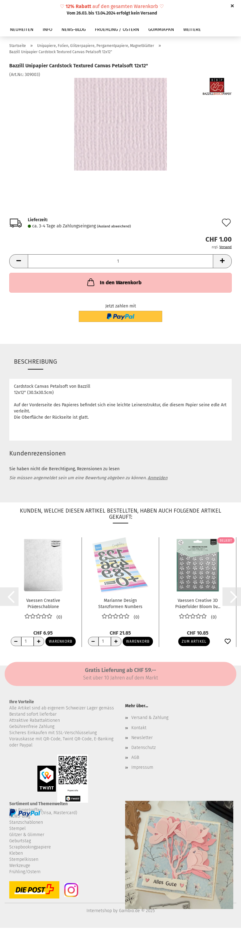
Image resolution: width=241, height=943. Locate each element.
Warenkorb (60, 641)
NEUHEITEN (21, 29)
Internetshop (99, 910)
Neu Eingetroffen (25, 810)
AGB (135, 757)
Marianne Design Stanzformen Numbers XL (120, 603)
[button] (18, 261)
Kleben (16, 853)
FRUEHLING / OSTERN (117, 29)
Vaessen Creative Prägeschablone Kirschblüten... (43, 603)
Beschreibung (35, 361)
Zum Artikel (194, 641)
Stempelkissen (23, 859)
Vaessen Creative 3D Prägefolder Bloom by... (197, 603)
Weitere (192, 29)
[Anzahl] (120, 261)
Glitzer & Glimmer (26, 834)
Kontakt (138, 727)
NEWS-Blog (19, 816)
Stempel (17, 828)
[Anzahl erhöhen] (39, 641)
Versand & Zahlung (149, 717)
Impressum (142, 767)
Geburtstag (20, 841)
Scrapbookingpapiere (30, 847)
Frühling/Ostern (24, 871)
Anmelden (157, 477)
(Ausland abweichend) (114, 226)
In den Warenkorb (114, 282)
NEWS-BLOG (73, 29)
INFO (47, 29)
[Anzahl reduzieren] (16, 641)
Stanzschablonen (26, 822)
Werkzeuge (19, 865)
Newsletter (142, 737)
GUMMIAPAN (161, 29)
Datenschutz (143, 747)
